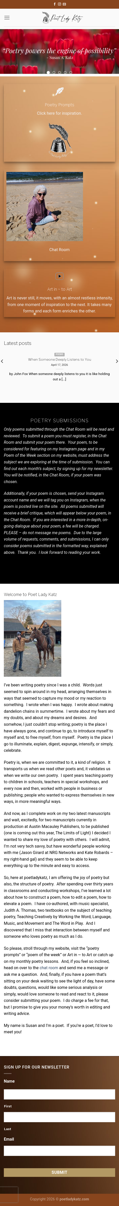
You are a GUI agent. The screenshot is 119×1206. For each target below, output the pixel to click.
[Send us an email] (64, 4)
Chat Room (59, 249)
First (8, 1106)
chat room (49, 967)
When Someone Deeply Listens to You (59, 359)
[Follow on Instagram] (59, 4)
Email (9, 1139)
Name (9, 1081)
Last (7, 1129)
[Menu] (7, 17)
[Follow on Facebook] (54, 4)
